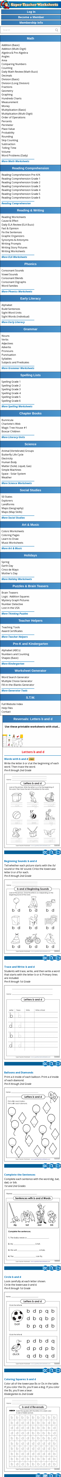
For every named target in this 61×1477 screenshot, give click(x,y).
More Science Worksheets (17, 483)
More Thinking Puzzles (15, 613)
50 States (7, 496)
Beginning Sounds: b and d (20, 861)
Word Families (10, 285)
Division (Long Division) (15, 83)
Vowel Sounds (10, 274)
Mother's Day (9, 573)
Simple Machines (11, 470)
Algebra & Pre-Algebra (15, 52)
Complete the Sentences (19, 1174)
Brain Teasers (10, 592)
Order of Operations (13, 117)
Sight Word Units (12, 312)
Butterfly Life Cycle (12, 454)
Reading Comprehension (16, 203)
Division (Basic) (10, 79)
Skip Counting (10, 140)
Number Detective (12, 604)
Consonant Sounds (13, 270)
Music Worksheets (12, 542)
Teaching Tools (11, 627)
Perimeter (7, 125)
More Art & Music (12, 548)
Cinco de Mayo (10, 569)
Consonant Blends (12, 278)
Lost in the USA (11, 608)
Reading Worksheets (14, 217)
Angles (6, 56)
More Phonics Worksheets (17, 291)
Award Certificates (12, 631)
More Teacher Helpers (15, 636)
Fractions (7, 87)
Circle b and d (12, 1277)
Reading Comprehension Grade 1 (21, 178)
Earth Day (7, 565)
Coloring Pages (11, 535)
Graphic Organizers (13, 236)
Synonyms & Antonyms (15, 240)
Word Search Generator (15, 677)
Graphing (7, 94)
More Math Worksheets (15, 161)
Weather (7, 477)
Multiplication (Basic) (14, 109)
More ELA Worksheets (14, 257)
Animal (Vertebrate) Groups (18, 451)
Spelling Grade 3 (11, 389)
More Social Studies (13, 517)
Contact (6, 711)
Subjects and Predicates (15, 362)
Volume (6, 151)
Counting (7, 68)
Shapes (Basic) (10, 658)
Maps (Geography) (12, 508)
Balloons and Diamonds (18, 1072)
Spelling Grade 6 (11, 400)
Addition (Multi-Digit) (14, 49)
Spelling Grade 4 (11, 393)
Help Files (7, 708)
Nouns (6, 335)
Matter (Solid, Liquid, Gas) (16, 466)
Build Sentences (11, 309)
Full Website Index (12, 704)
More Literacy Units (13, 437)
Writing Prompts (11, 243)
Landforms (8, 504)
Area (4, 60)
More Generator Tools (14, 690)
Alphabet (7, 305)
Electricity (7, 458)
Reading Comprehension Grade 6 (21, 197)
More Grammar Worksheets (18, 368)
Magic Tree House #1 (14, 427)
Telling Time (9, 148)
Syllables (7, 358)
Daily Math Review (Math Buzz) (20, 71)
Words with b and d (16, 759)
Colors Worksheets (13, 531)
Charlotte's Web (11, 423)
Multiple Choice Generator (17, 681)
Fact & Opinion (10, 228)
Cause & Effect (10, 220)
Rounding (7, 136)
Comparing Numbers (14, 64)
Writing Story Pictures (14, 247)
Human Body (9, 462)
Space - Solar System (14, 473)
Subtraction (8, 144)
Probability (8, 132)
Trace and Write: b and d (19, 966)
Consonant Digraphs (14, 282)
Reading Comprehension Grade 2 (21, 182)
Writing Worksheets (13, 251)
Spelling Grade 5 (11, 397)
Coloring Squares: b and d (20, 1379)
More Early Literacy (13, 322)
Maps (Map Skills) (12, 512)
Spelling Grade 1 (11, 381)
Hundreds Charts (12, 98)
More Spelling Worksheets (17, 406)
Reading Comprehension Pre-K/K (21, 174)
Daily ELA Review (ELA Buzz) (18, 224)
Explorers (7, 500)
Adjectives (7, 343)
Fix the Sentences (12, 232)
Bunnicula (7, 420)
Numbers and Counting (15, 654)
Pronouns (7, 351)
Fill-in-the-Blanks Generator (18, 684)
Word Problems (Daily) (15, 155)
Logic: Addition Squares (15, 596)
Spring (5, 562)
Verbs (5, 339)
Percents (7, 121)
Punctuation (9, 354)
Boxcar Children (11, 431)
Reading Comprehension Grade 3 (21, 186)
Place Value (8, 129)
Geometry (7, 90)
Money (6, 106)
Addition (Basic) (11, 45)
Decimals (7, 75)
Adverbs (6, 347)
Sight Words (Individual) (15, 316)
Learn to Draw (10, 539)
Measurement (10, 102)
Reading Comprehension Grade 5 (21, 194)
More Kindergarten (13, 663)
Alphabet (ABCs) (11, 650)
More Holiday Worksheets (17, 579)
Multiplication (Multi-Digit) (17, 113)
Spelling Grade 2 (11, 385)
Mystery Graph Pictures (15, 600)
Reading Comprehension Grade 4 (21, 190)
